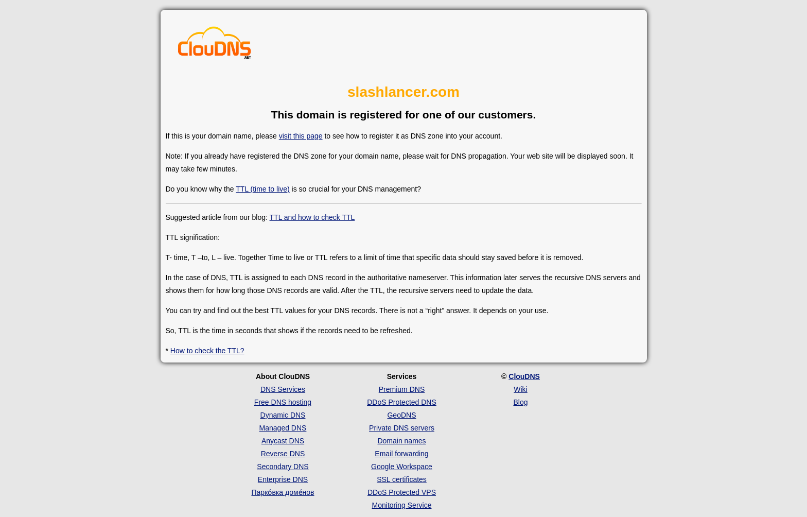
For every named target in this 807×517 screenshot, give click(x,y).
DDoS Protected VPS (401, 492)
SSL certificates (402, 479)
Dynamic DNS (283, 415)
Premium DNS (402, 389)
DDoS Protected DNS (401, 402)
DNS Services (282, 389)
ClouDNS (524, 376)
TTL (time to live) (263, 189)
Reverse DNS (283, 454)
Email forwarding (401, 454)
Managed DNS (283, 428)
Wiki (520, 389)
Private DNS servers (401, 428)
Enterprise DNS (283, 479)
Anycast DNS (282, 441)
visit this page (301, 136)
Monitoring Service (402, 505)
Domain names (401, 441)
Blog (520, 402)
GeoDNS (401, 415)
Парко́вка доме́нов (283, 492)
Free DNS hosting (282, 402)
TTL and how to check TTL (312, 217)
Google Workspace (401, 466)
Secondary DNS (282, 466)
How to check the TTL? (207, 351)
